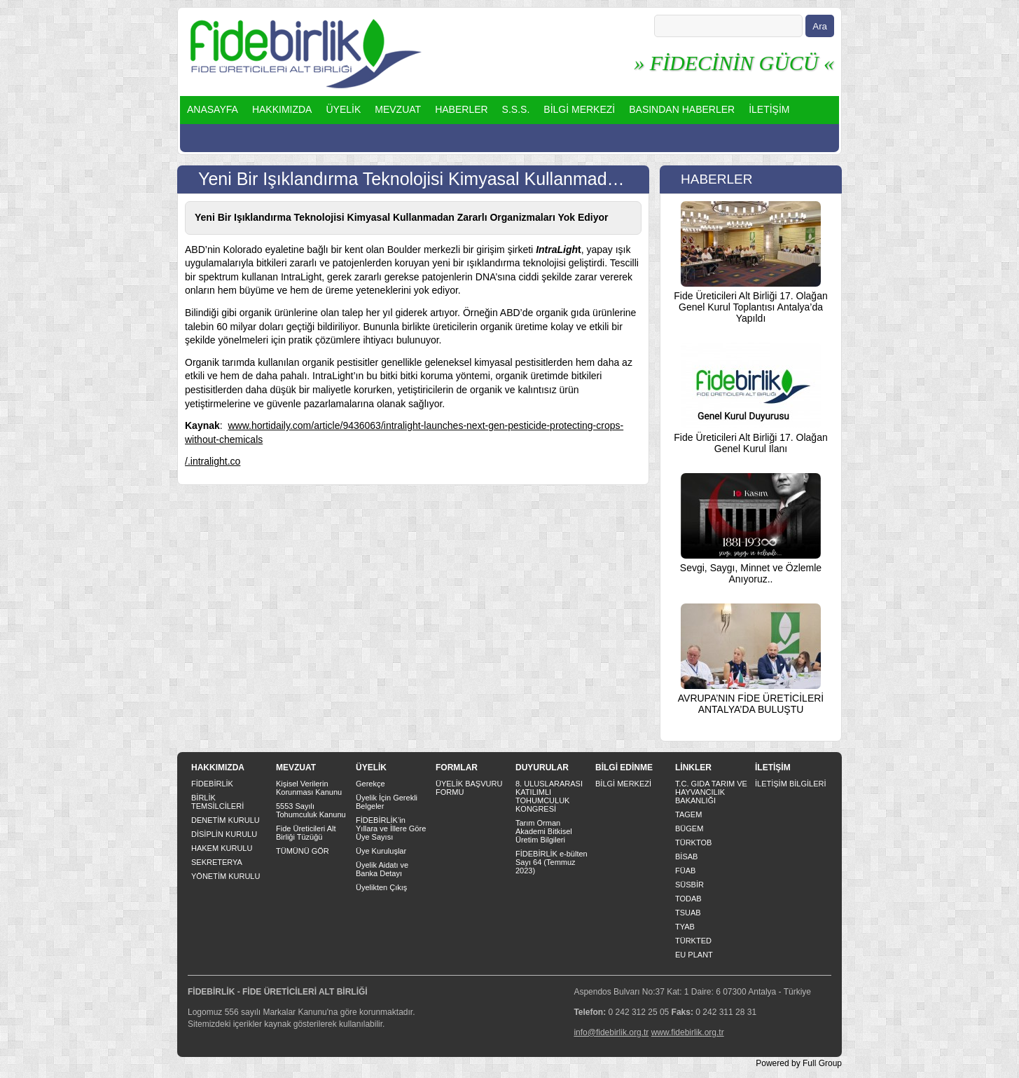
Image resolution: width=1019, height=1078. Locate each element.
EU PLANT (694, 954)
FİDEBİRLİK (212, 783)
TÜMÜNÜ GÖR (302, 851)
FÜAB (685, 870)
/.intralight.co (212, 461)
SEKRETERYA (216, 862)
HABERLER (461, 109)
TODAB (688, 898)
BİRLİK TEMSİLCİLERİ (217, 801)
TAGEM (688, 814)
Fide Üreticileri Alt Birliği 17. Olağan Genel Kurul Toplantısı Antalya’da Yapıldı (750, 307)
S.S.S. (516, 109)
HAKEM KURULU (221, 848)
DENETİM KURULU (225, 820)
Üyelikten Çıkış (381, 887)
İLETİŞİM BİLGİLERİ (790, 783)
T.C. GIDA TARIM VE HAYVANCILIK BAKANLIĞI (711, 792)
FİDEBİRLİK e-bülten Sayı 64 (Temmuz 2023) (551, 862)
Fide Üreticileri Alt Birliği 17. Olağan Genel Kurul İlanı (750, 443)
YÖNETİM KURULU (225, 876)
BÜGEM (689, 828)
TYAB (685, 926)
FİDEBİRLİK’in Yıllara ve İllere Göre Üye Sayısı (391, 828)
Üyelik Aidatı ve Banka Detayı (382, 869)
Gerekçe (370, 783)
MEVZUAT (398, 109)
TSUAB (688, 912)
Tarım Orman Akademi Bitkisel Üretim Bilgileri (543, 831)
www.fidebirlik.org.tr (687, 1032)
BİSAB (686, 856)
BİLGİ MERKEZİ (579, 109)
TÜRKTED (693, 940)
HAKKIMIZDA (282, 109)
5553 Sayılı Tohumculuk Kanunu (311, 810)
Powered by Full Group (799, 1063)
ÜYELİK (343, 109)
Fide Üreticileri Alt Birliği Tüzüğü (306, 832)
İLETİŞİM (769, 109)
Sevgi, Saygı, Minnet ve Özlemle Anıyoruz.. (751, 573)
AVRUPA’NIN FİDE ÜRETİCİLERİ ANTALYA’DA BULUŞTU (751, 703)
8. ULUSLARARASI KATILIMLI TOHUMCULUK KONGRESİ (549, 796)
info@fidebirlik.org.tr (611, 1032)
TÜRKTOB (693, 842)
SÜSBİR (689, 884)
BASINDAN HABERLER (682, 109)
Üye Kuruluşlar (381, 851)
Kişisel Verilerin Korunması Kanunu (309, 787)
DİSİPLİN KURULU (224, 834)
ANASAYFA (212, 109)
